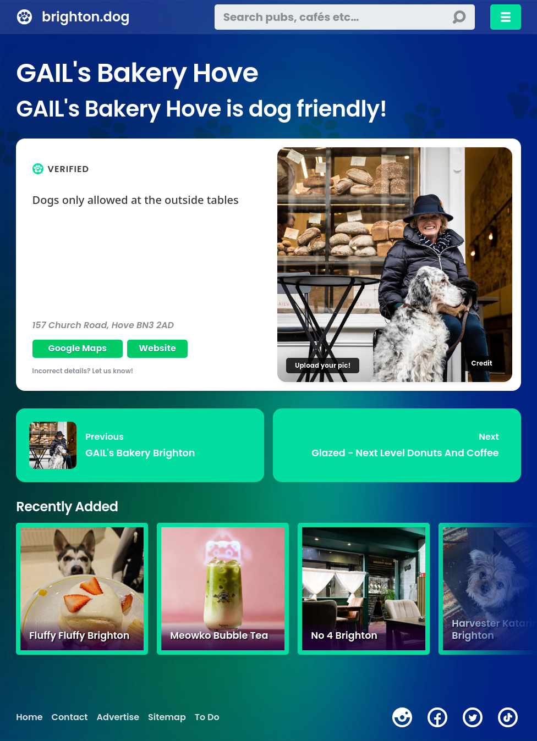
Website (157, 348)
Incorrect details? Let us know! (83, 371)
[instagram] (402, 717)
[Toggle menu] (505, 17)
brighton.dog (85, 17)
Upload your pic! (322, 365)
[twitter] (472, 717)
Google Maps (77, 348)
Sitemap (167, 717)
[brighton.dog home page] (24, 17)
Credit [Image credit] (481, 363)
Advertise (118, 717)
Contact (70, 717)
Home (29, 717)
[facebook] (437, 717)
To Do (207, 717)
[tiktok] (508, 717)
